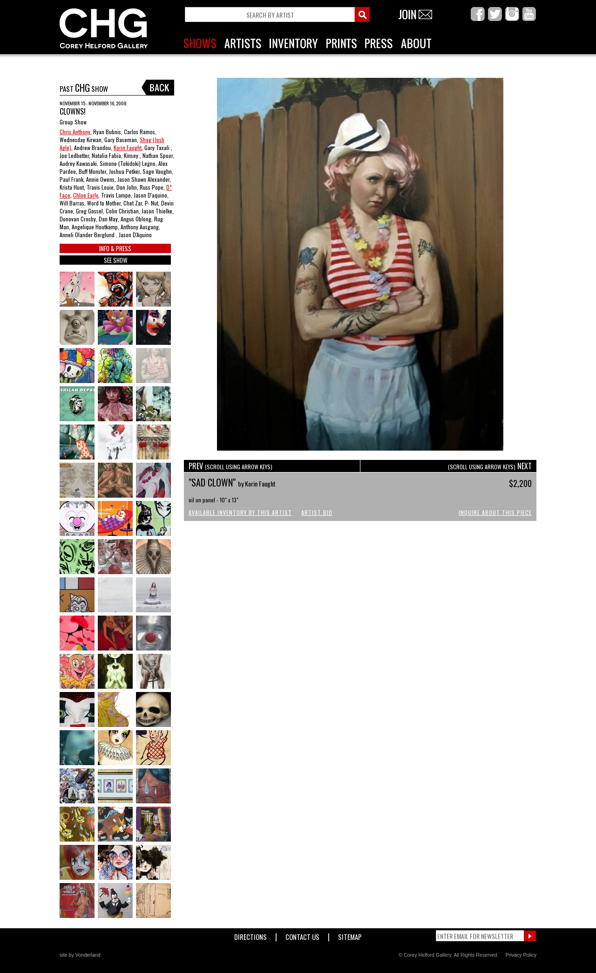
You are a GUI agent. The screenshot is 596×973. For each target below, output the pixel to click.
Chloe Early (85, 195)
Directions (250, 935)
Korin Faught (128, 147)
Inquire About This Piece (495, 512)
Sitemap (350, 935)
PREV (230, 466)
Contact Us (302, 935)
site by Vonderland (80, 955)
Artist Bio (316, 512)
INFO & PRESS (115, 248)
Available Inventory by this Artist (240, 512)
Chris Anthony (75, 132)
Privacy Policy (521, 955)
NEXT (490, 466)
